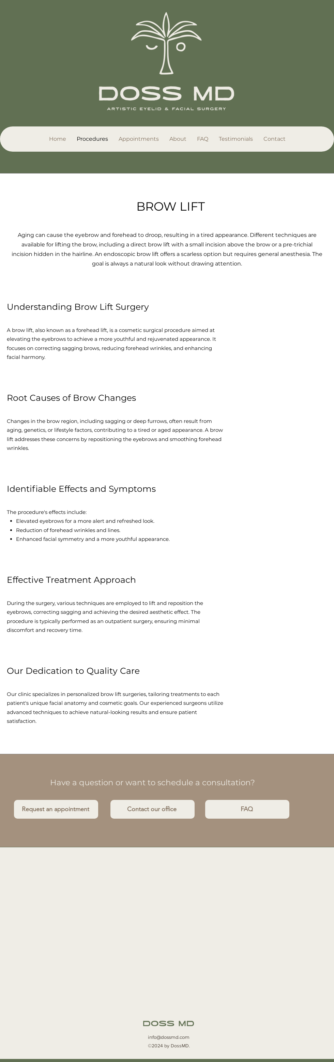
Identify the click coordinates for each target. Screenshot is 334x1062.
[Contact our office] (152, 809)
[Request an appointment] (56, 809)
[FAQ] (247, 809)
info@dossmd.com (168, 1037)
